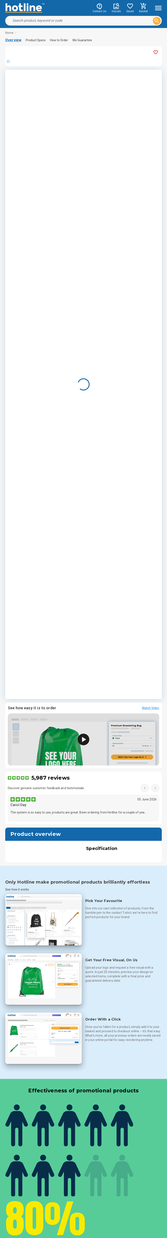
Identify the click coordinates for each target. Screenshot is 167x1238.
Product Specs (36, 40)
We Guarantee (82, 40)
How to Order (59, 40)
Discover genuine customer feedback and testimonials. (46, 788)
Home (9, 33)
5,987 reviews (50, 778)
